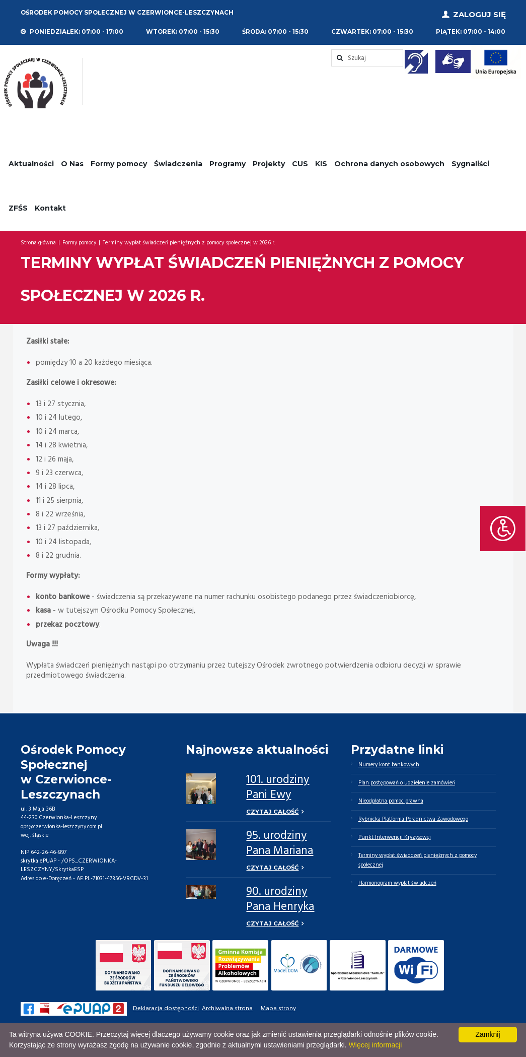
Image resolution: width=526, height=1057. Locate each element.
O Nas (72, 161)
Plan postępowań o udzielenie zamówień (408, 780)
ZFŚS (18, 206)
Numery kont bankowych (390, 762)
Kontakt (50, 206)
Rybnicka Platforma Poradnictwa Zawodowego (415, 818)
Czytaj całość (273, 810)
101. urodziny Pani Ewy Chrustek (277, 793)
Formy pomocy (119, 161)
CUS (300, 161)
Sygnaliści (470, 161)
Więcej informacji (375, 1045)
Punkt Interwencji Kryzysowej (396, 836)
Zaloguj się (479, 13)
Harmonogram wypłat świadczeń (398, 884)
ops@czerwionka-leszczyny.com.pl (63, 824)
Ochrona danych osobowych (389, 161)
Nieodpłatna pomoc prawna (391, 799)
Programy (227, 161)
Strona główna (38, 241)
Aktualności (31, 161)
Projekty (269, 161)
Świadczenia (178, 161)
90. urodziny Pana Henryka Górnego (280, 906)
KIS (321, 161)
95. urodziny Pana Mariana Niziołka (279, 849)
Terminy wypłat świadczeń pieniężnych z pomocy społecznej (419, 860)
